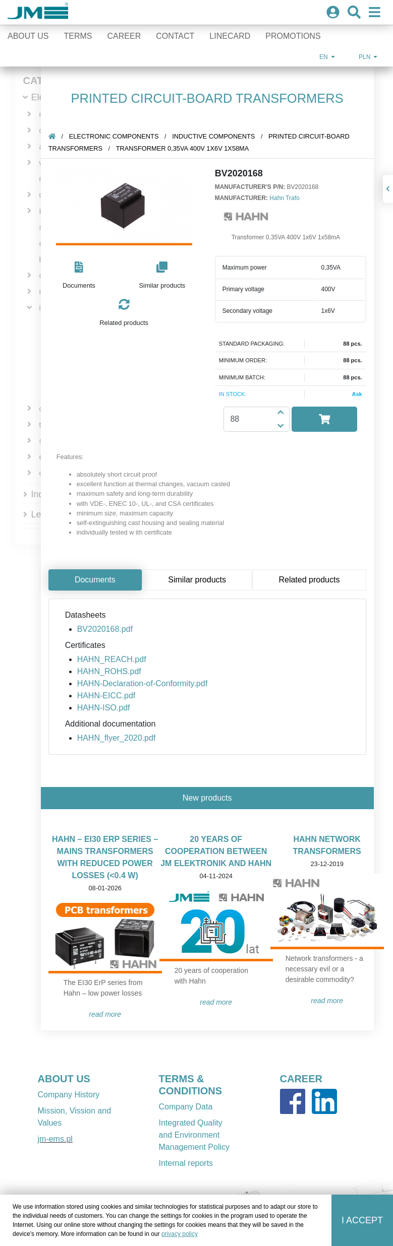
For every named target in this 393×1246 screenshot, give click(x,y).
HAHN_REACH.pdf (116, 659)
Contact (175, 36)
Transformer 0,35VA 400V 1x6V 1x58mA (187, 148)
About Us (28, 36)
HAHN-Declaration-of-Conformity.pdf (147, 683)
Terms (78, 36)
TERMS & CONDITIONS (190, 1084)
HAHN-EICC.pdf (111, 695)
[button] (83, 275)
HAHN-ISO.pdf (108, 707)
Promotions (292, 36)
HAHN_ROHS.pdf (114, 671)
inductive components (218, 136)
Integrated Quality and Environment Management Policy (194, 1135)
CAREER (301, 1078)
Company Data (186, 1106)
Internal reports (186, 1163)
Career (124, 36)
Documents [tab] (99, 579)
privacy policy (179, 1233)
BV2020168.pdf (109, 629)
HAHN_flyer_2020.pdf (121, 738)
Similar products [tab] (202, 579)
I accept (362, 1220)
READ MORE (109, 1014)
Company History (69, 1094)
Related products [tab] (313, 579)
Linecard (229, 36)
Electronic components (118, 136)
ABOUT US (64, 1078)
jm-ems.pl (55, 1139)
